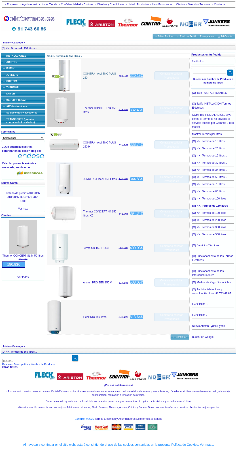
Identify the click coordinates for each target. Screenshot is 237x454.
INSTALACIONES (16, 55)
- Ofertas (179, 4)
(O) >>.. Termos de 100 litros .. (213, 197)
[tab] (23, 56)
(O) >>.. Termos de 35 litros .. (213, 168)
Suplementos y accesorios (21, 112)
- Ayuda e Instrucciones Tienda (38, 4)
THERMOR (12, 87)
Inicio (6, 42)
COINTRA (11, 81)
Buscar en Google (203, 336)
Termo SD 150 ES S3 (95, 248)
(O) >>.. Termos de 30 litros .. (213, 161)
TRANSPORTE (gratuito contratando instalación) (20, 121)
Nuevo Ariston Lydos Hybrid (213, 327)
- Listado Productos (137, 4)
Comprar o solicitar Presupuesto (171, 75)
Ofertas (6, 215)
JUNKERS (12, 74)
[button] (163, 36)
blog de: (36, 150)
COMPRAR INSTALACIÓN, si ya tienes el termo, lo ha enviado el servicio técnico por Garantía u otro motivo (213, 119)
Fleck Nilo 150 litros (94, 317)
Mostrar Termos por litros (213, 133)
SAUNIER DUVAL (16, 100)
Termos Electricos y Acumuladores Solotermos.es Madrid (128, 418)
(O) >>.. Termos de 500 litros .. (213, 234)
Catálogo (17, 42)
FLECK (10, 68)
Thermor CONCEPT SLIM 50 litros (23, 255)
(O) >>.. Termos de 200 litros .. (213, 219)
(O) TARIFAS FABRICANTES (213, 94)
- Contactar (219, 4)
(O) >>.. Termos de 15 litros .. (213, 154)
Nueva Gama (9, 182)
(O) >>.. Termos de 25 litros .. (213, 147)
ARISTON (11, 62)
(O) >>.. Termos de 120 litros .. (213, 211)
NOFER (10, 93)
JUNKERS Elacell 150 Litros (100, 179)
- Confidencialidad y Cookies (76, 4)
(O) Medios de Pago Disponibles (213, 281)
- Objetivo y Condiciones (109, 4)
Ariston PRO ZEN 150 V (97, 282)
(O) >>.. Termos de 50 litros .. (213, 176)
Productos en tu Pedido (206, 54)
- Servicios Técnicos (198, 4)
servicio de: (24, 167)
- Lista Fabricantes (161, 4)
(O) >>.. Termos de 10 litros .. (213, 140)
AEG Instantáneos (17, 106)
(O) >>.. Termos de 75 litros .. (213, 183)
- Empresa (10, 4)
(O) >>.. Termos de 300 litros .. (213, 226)
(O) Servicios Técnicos (213, 246)
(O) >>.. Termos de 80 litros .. (213, 190)
